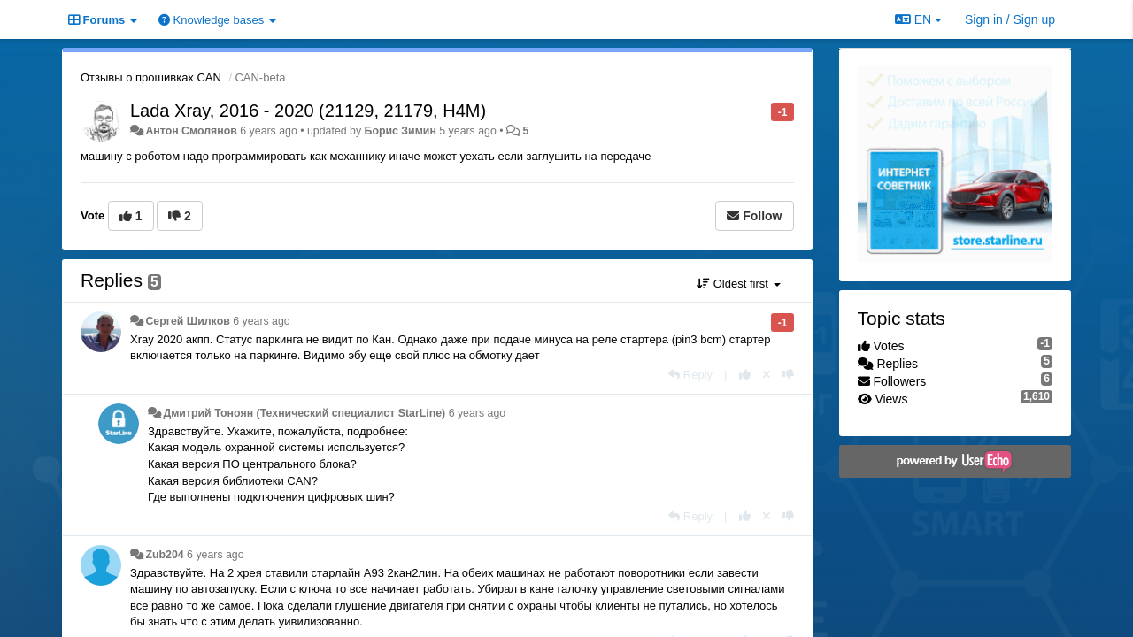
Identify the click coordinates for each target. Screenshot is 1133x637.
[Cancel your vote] (766, 374)
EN (918, 19)
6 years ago (261, 321)
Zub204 (164, 555)
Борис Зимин (400, 131)
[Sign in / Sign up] (1010, 19)
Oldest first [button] (738, 283)
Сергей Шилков (187, 321)
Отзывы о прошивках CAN (151, 77)
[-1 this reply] (788, 374)
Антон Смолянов (190, 131)
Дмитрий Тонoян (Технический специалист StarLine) (304, 413)
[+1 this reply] (745, 374)
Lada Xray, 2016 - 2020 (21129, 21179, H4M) (308, 110)
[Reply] (690, 374)
